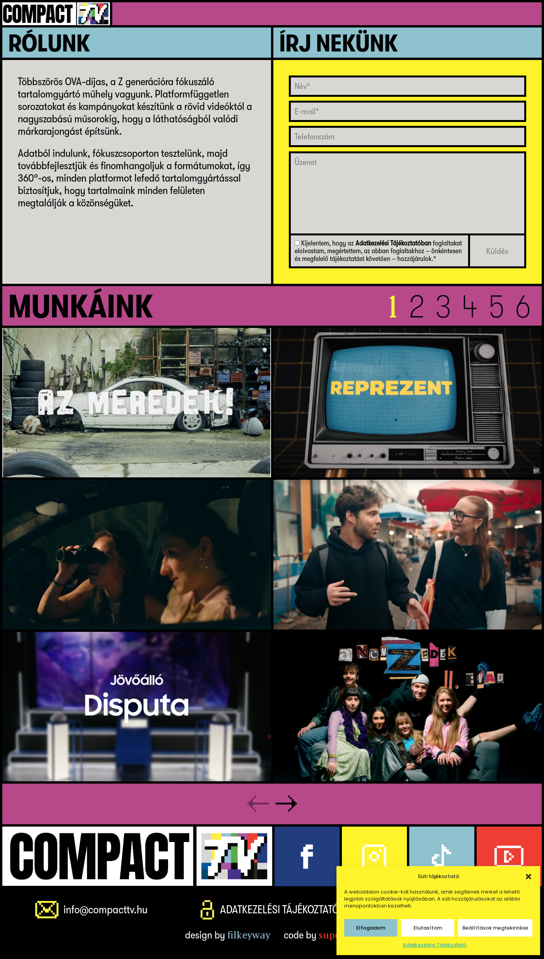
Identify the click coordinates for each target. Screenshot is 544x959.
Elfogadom (370, 928)
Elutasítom (428, 928)
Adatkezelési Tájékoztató (435, 945)
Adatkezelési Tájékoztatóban (393, 243)
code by (321, 935)
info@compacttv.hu (106, 910)
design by (227, 935)
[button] (528, 876)
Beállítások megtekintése (495, 928)
